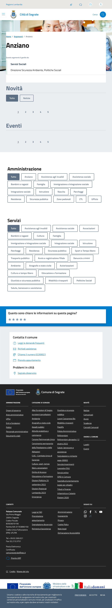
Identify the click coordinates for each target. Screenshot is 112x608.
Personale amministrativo (17, 431)
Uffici (8, 418)
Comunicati (88, 414)
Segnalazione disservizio (42, 524)
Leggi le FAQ (37, 512)
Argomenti (18, 36)
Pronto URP (13, 558)
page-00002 (62, 460)
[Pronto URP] (80, 4)
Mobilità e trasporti (65, 422)
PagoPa (60, 427)
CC (7, 571)
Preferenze (80, 595)
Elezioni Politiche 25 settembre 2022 (40, 482)
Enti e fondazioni (13, 423)
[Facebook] (90, 512)
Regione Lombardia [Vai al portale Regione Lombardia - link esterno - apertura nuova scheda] (14, 4)
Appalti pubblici (38, 427)
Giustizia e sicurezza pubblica (65, 412)
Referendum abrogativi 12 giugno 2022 (68, 441)
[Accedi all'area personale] (101, 4)
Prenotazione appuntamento (38, 518)
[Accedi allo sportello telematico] (90, 4)
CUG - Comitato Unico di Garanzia (42, 457)
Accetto (93, 595)
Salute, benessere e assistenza (65, 449)
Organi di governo (13, 410)
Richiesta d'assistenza (41, 528)
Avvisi (86, 418)
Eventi (86, 448)
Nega (102, 595)
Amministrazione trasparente (65, 514)
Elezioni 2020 (63, 497)
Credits (12, 571)
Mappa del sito (23, 571)
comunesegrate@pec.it (16, 552)
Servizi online (62, 472)
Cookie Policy (63, 524)
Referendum (62, 435)
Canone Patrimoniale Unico (43, 439)
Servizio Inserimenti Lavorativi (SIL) (65, 466)
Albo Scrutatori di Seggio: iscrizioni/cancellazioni (42, 412)
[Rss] (90, 516)
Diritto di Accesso (39, 472)
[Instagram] (85, 516)
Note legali (62, 528)
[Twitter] (95, 512)
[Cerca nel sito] (103, 14)
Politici (8, 427)
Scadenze (88, 423)
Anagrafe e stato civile (41, 422)
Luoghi (86, 444)
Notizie (26, 98)
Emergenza (36, 496)
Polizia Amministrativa (66, 431)
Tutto (12, 98)
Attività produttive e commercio (40, 433)
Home (8, 36)
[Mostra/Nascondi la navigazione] (3, 14)
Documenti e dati (13, 435)
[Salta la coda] (71, 4)
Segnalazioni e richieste (67, 456)
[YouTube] (101, 512)
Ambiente (36, 418)
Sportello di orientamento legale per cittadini (68, 483)
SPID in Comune (64, 476)
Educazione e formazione (42, 476)
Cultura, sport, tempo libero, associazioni (41, 465)
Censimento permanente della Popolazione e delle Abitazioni (42, 447)
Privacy (61, 520)
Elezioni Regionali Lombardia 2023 (39, 490)
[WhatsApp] (85, 512)
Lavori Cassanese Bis (66, 418)
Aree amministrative (14, 414)
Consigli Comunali (91, 427)
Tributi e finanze (64, 489)
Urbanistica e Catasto (66, 493)
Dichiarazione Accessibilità (69, 533)
